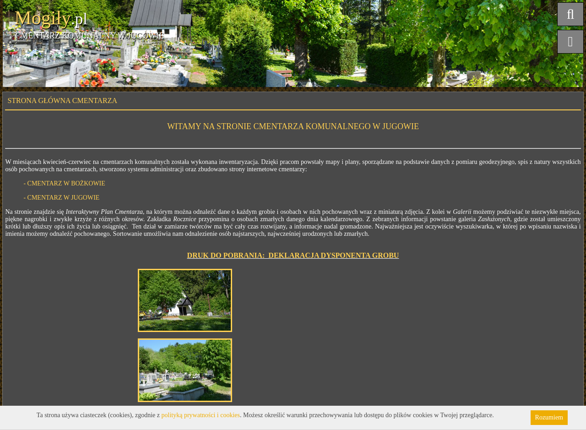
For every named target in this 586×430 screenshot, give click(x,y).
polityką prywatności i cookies (201, 415)
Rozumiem (549, 417)
